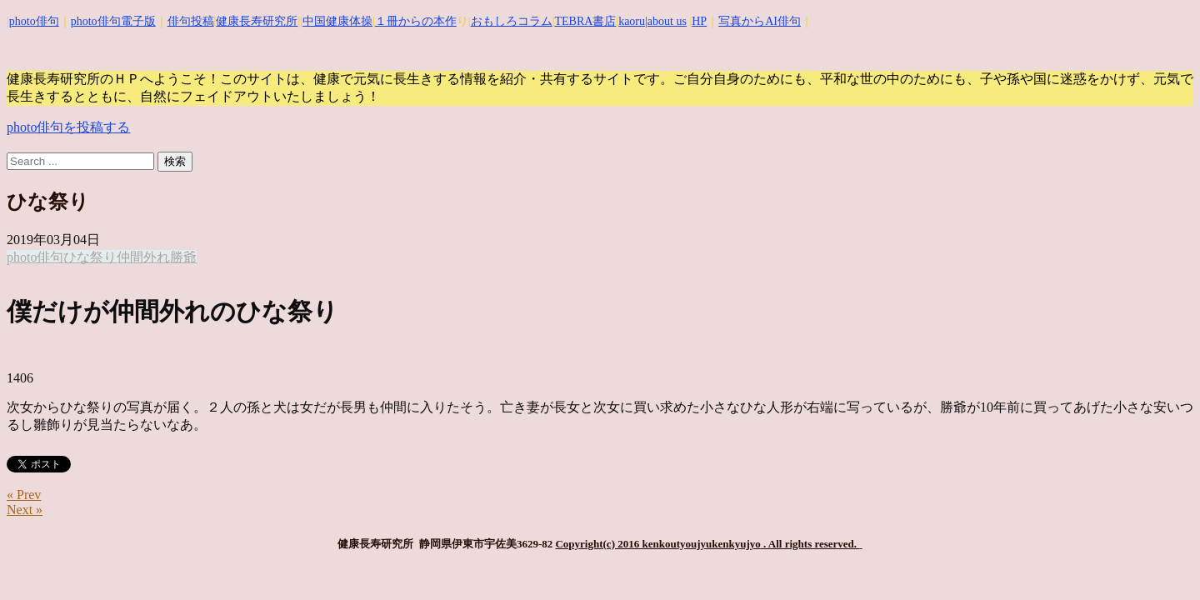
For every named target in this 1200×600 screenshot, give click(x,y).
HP (699, 21)
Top (1160, 560)
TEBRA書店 (585, 21)
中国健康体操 (337, 21)
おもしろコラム (511, 21)
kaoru (631, 21)
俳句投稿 (191, 21)
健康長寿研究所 (257, 21)
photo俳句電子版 (113, 21)
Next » (24, 509)
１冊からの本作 (416, 21)
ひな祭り (90, 257)
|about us (666, 21)
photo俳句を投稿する (68, 127)
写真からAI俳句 (759, 21)
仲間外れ (143, 257)
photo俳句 (34, 21)
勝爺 (183, 257)
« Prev (24, 495)
